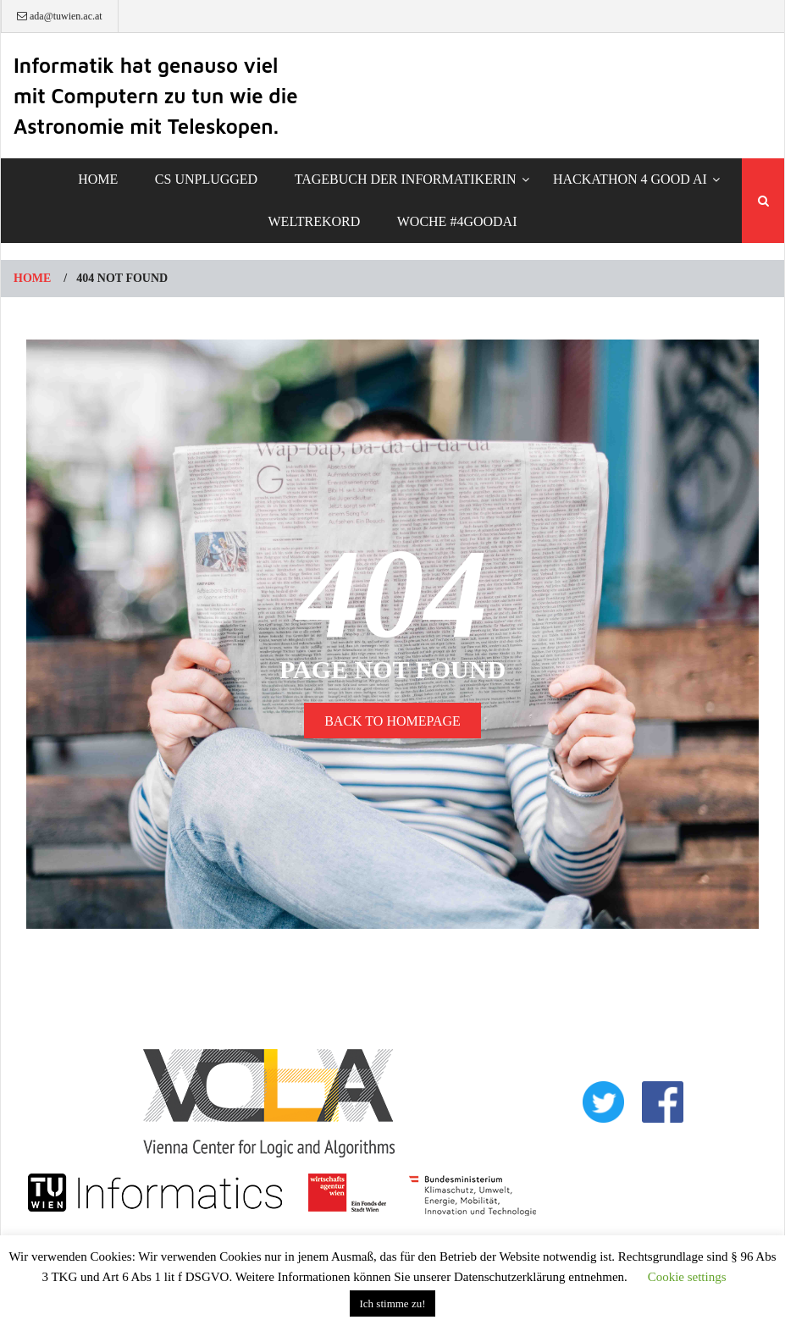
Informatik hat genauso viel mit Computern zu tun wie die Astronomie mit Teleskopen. (156, 95)
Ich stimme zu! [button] (393, 1303)
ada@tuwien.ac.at (59, 16)
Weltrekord (314, 221)
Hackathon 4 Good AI (630, 179)
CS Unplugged (206, 179)
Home (98, 179)
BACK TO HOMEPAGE (392, 721)
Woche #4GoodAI (457, 221)
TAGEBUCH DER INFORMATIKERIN (406, 179)
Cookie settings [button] (687, 1277)
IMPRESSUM (634, 1155)
